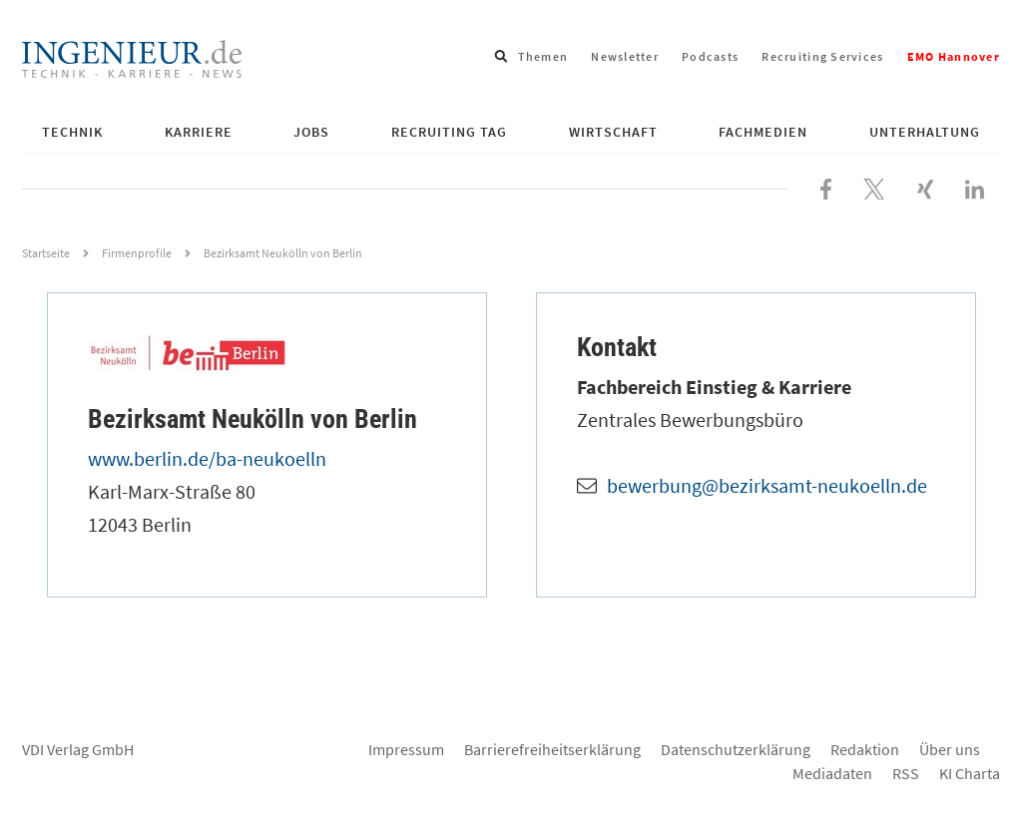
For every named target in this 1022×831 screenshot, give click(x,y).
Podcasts (710, 56)
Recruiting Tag (449, 132)
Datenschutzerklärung (735, 749)
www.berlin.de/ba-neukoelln (207, 458)
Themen (543, 56)
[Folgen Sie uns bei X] (874, 187)
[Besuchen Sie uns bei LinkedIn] (974, 187)
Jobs (311, 132)
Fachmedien (763, 132)
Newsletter (625, 56)
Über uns (949, 749)
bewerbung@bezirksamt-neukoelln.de (767, 485)
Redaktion (864, 749)
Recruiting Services (822, 56)
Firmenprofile (137, 252)
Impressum (406, 749)
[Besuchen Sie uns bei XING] (925, 187)
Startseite (46, 252)
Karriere (199, 132)
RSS (905, 773)
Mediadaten (832, 773)
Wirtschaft (613, 132)
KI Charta (969, 773)
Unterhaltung (924, 132)
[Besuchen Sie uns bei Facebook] (825, 187)
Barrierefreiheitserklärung (552, 749)
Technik (72, 132)
